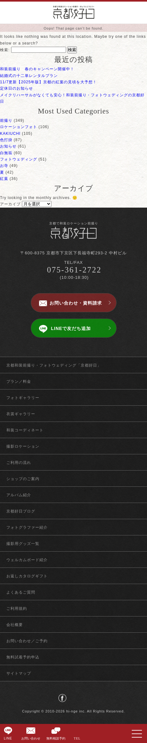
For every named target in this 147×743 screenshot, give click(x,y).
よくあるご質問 (20, 592)
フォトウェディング (18, 159)
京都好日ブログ (20, 511)
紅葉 (4, 178)
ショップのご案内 (22, 479)
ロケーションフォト (18, 127)
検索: (5, 50)
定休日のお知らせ (16, 88)
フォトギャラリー (22, 398)
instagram (85, 698)
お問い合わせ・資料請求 (76, 303)
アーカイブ (10, 204)
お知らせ (8, 146)
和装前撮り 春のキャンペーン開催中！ (37, 69)
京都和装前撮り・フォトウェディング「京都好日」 (53, 365)
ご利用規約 (16, 608)
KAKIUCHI (10, 133)
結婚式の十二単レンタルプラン (29, 75)
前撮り (6, 120)
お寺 (4, 165)
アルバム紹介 (18, 495)
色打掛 (6, 140)
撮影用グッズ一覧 (22, 543)
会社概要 (14, 625)
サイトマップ (18, 673)
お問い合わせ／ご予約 (27, 641)
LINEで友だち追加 (71, 328)
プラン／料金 (18, 381)
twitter (73, 698)
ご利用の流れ (18, 462)
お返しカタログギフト (27, 576)
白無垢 (6, 153)
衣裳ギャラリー (20, 414)
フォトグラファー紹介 (27, 527)
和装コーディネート (24, 430)
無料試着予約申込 (22, 657)
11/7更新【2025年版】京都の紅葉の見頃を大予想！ (48, 82)
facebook (62, 698)
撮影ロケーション (22, 446)
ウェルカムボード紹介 (27, 560)
